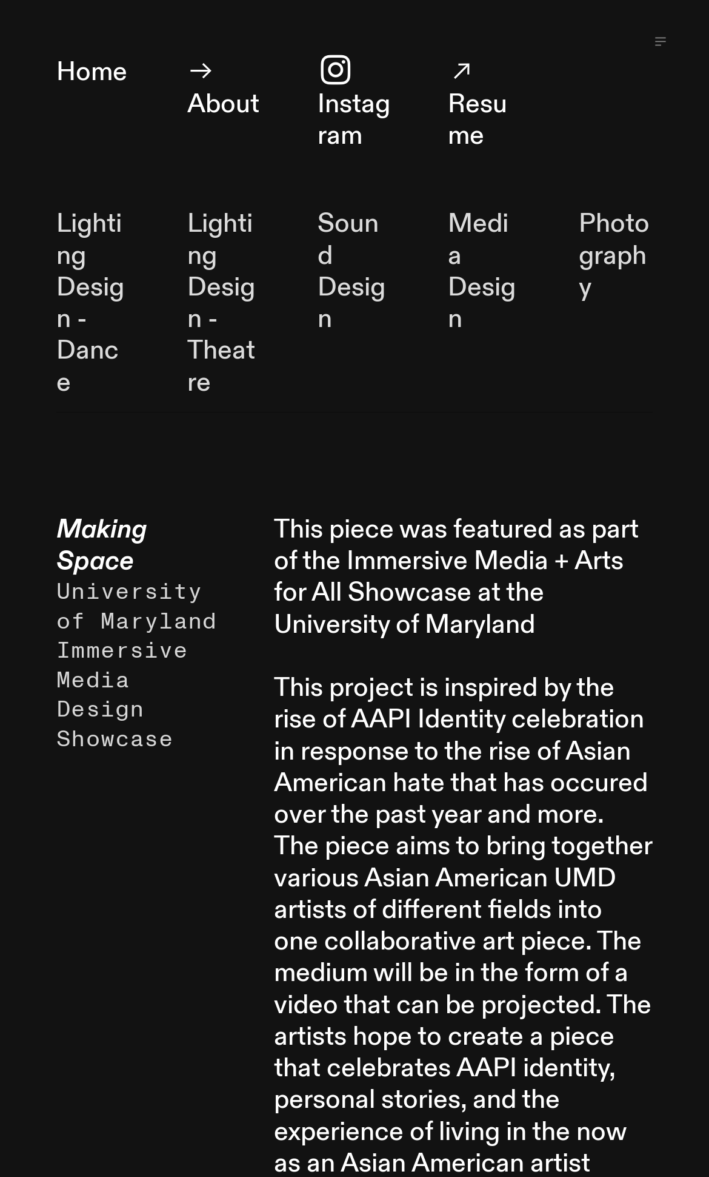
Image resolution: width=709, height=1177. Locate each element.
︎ (660, 42)
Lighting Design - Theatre (221, 303)
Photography (614, 255)
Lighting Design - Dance (90, 303)
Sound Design (351, 271)
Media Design (482, 271)
